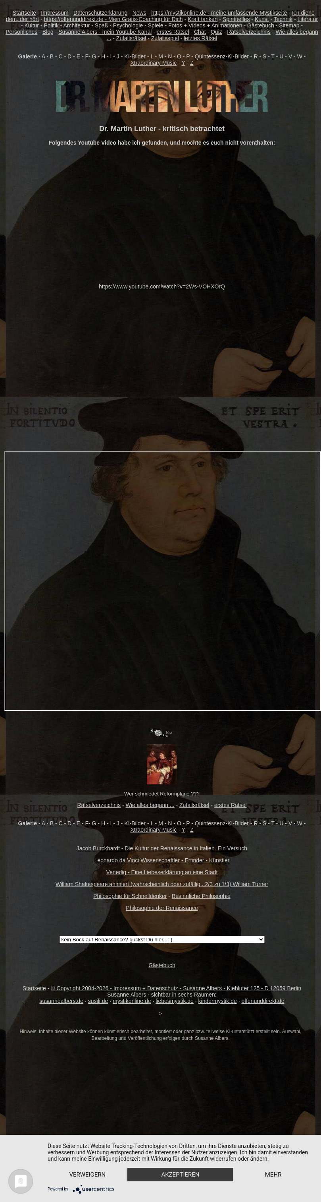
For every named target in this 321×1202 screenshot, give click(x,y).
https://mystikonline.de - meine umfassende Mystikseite (219, 13)
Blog (48, 32)
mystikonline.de (132, 1001)
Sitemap (289, 25)
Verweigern (88, 1160)
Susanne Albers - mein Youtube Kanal (105, 32)
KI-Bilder (135, 56)
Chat (200, 32)
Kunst (262, 19)
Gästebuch (260, 25)
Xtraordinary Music (153, 63)
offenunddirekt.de (263, 1001)
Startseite (24, 13)
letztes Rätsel (200, 38)
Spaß (101, 25)
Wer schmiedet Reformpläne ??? (162, 794)
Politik (51, 25)
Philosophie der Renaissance (162, 908)
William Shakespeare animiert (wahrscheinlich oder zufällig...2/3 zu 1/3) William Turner (162, 884)
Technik (283, 19)
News (139, 13)
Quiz (216, 32)
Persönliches (21, 32)
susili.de (98, 1001)
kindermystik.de (217, 1001)
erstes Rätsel (173, 32)
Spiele (155, 25)
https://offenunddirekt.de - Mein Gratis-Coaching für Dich (113, 19)
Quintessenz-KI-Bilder (222, 56)
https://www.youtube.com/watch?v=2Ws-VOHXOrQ (162, 286)
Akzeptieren (182, 1160)
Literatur (308, 19)
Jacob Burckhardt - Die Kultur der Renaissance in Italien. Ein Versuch (162, 848)
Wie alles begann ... (150, 805)
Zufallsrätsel (131, 38)
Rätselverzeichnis (249, 32)
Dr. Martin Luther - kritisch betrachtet (162, 129)
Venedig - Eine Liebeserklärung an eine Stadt (162, 872)
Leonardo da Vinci (116, 860)
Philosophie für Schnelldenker (130, 896)
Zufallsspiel (165, 38)
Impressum (54, 13)
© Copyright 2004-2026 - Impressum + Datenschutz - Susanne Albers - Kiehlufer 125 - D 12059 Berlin (176, 988)
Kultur (31, 25)
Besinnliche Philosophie (201, 896)
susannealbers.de (62, 1001)
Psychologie (128, 25)
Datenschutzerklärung (100, 13)
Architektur (76, 25)
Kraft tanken (203, 19)
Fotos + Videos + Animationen (205, 25)
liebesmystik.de (175, 1001)
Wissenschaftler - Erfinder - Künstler (184, 860)
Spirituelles (236, 19)
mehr (88, 1174)
